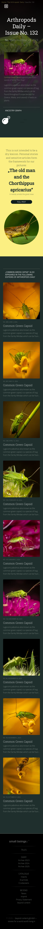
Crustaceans (24, 883)
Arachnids (24, 879)
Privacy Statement (24, 899)
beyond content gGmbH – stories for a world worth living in (22, 920)
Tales (24, 849)
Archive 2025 (23, 866)
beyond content (23, 902)
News (23, 893)
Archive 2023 (23, 860)
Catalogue (24, 873)
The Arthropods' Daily (15, 2)
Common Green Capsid (12, 77)
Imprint (24, 896)
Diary (23, 857)
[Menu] (6, 6)
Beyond (24, 890)
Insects (24, 876)
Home (4, 2)
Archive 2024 (23, 863)
